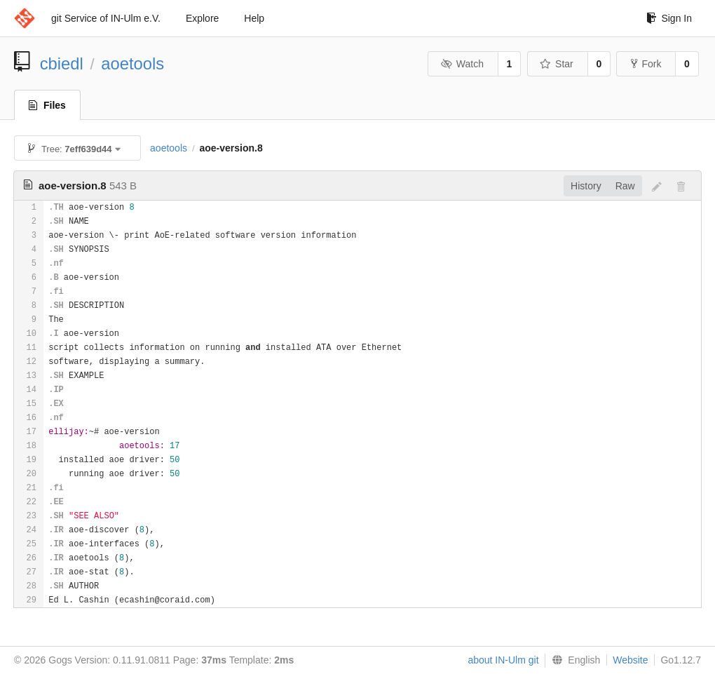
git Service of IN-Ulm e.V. (106, 18)
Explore (202, 18)
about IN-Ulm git (503, 660)
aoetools (132, 63)
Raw (625, 185)
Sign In (669, 18)
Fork (646, 63)
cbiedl (61, 63)
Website (630, 660)
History (586, 185)
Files (47, 105)
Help (254, 18)
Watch (462, 63)
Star (556, 63)
